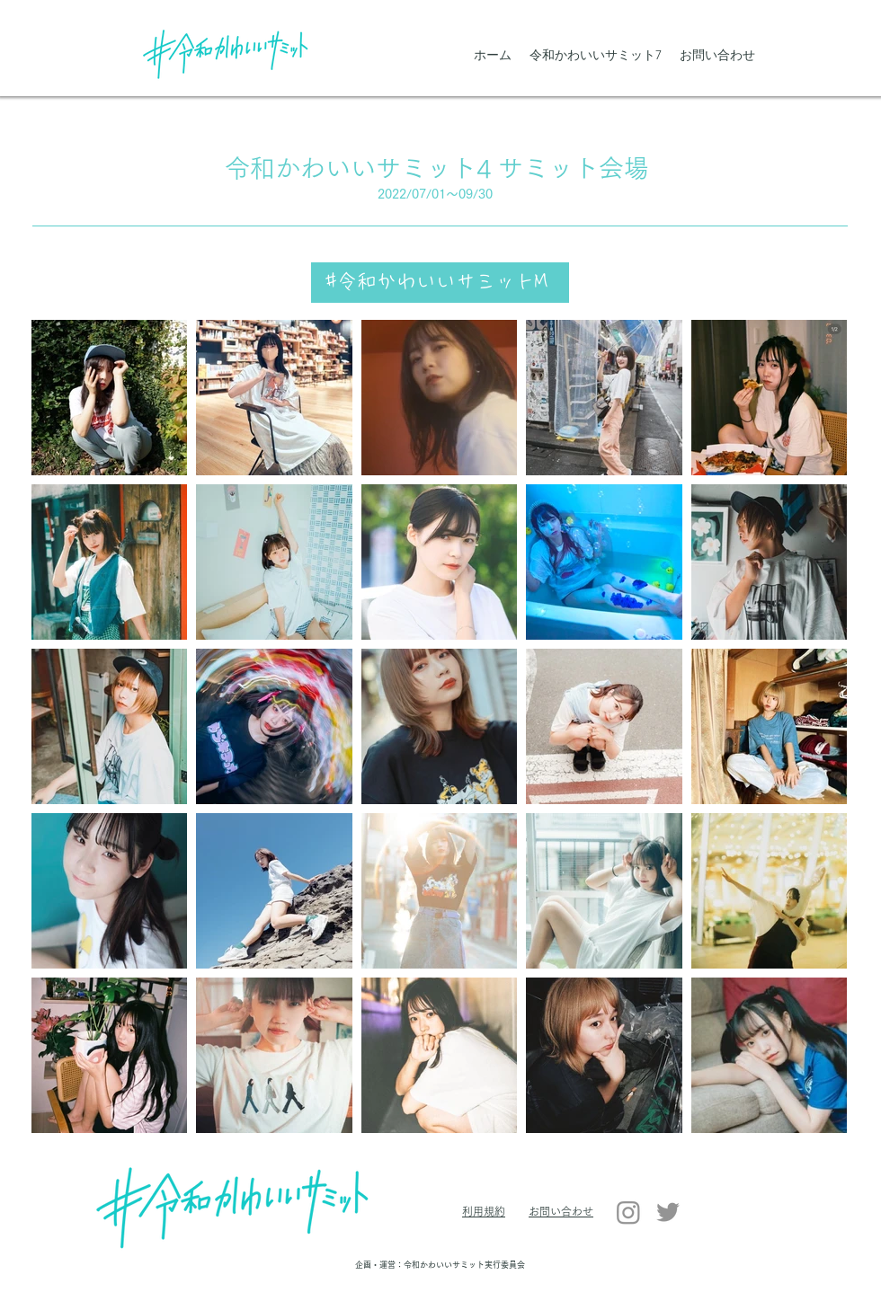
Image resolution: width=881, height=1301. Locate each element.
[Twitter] (668, 1212)
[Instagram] (628, 1212)
